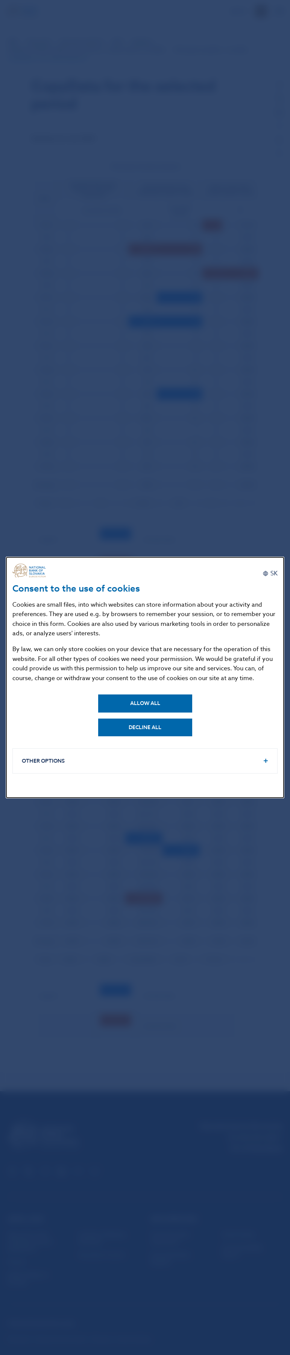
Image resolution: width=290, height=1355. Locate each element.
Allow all (145, 703)
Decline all (145, 727)
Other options (43, 761)
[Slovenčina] (270, 573)
